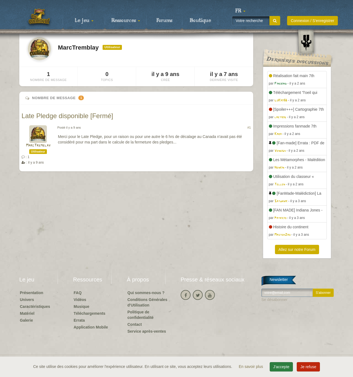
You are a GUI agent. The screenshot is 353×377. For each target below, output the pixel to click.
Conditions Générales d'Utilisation (147, 302)
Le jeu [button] (84, 21)
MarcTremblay (38, 145)
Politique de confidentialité (140, 315)
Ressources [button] (125, 21)
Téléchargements (89, 313)
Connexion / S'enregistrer (312, 20)
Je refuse (308, 367)
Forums (164, 21)
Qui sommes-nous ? (146, 293)
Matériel (27, 313)
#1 (249, 127)
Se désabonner (274, 299)
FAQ (78, 293)
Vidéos (80, 299)
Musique (81, 306)
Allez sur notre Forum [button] (297, 249)
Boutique (200, 21)
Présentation (31, 293)
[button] (240, 11)
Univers (27, 299)
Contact (134, 324)
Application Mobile (91, 327)
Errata (79, 320)
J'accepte (281, 367)
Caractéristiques (35, 306)
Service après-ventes (146, 331)
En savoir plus (251, 366)
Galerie (26, 320)
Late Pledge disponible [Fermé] (67, 116)
